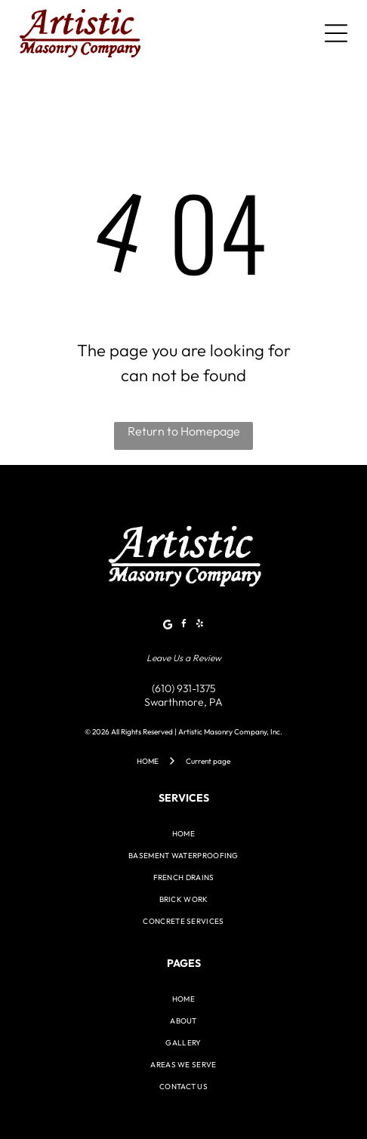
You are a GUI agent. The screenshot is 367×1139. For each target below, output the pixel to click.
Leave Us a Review (183, 657)
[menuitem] (183, 834)
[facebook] (183, 626)
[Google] (168, 626)
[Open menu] (336, 33)
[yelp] (199, 626)
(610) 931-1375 (184, 688)
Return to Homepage (184, 431)
